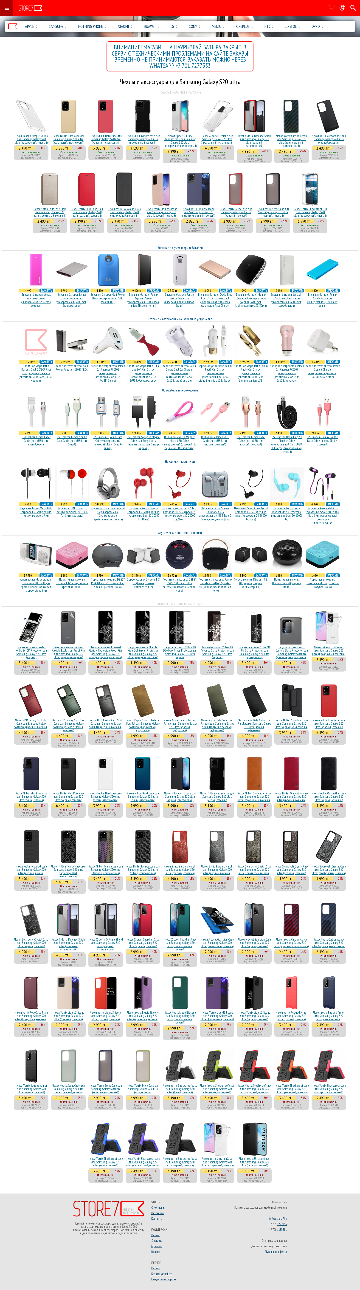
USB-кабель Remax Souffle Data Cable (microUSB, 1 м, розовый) (322, 440)
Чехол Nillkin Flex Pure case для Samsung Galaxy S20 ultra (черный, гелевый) (68, 796)
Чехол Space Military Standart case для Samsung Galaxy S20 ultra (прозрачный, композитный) (180, 141)
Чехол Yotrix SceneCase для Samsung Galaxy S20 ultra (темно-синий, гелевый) (106, 1088)
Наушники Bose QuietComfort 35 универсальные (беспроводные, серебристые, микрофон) (108, 513)
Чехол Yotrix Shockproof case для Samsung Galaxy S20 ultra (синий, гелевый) (106, 1162)
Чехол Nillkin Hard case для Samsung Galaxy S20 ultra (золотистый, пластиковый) (68, 139)
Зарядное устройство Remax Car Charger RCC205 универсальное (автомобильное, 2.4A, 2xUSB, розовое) (287, 373)
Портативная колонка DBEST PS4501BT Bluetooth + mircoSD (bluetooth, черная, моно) (179, 585)
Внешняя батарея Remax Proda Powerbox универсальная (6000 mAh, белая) (179, 300)
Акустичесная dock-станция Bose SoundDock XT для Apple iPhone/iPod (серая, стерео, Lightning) (36, 585)
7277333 (282, 1224)
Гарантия (156, 1246)
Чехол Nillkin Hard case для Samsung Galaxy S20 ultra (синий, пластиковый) (143, 796)
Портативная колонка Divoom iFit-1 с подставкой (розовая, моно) (72, 583)
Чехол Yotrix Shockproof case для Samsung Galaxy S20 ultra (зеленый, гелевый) (217, 1088)
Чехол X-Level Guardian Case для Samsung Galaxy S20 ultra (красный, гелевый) (143, 942)
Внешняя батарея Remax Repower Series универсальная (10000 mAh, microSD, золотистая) (143, 300)
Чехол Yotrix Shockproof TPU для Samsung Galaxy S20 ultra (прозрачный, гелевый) (310, 212)
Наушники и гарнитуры (180, 461)
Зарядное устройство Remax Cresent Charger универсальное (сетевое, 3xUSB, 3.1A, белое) (323, 371)
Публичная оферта (276, 1252)
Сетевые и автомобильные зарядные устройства (180, 319)
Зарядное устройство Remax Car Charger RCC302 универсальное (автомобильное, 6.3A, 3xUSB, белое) (108, 373)
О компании (158, 1207)
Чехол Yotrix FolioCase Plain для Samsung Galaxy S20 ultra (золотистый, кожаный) (50, 212)
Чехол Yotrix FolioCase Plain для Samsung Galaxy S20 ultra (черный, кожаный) (124, 212)
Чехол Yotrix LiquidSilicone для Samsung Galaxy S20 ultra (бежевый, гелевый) (68, 1015)
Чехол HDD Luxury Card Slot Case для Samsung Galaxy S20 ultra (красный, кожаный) (31, 723)
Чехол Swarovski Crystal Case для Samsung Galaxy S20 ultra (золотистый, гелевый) (254, 869)
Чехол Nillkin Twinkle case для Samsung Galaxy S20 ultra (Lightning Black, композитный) (68, 871)
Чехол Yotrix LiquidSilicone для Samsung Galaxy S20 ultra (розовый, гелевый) (161, 212)
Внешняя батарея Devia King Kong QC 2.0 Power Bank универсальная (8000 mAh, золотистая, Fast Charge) (215, 300)
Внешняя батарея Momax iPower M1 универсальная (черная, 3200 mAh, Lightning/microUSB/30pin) (251, 300)
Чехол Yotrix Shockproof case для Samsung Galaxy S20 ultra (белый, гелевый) (180, 1088)
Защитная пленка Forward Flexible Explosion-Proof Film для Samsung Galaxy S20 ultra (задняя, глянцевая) (68, 652)
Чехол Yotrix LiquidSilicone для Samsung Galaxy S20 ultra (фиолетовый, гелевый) (217, 1015)
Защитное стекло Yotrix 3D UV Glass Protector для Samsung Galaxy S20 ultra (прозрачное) (254, 652)
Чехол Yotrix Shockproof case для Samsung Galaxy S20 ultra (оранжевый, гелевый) (292, 1088)
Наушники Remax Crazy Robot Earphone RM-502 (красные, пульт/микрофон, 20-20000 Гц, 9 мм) (179, 513)
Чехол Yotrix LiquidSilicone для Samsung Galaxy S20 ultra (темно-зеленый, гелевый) (180, 1017)
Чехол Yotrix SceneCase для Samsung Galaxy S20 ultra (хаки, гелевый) (143, 1088)
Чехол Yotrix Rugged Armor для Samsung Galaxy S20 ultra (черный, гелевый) (31, 1088)
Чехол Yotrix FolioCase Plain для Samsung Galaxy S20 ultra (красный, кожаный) (87, 212)
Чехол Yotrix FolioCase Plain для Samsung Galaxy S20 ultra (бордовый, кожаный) (31, 1015)
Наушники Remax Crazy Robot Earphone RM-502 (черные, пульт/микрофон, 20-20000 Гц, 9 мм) (251, 513)
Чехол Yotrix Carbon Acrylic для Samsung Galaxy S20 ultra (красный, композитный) (291, 942)
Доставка (156, 1241)
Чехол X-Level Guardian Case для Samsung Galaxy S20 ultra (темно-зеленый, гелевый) (180, 944)
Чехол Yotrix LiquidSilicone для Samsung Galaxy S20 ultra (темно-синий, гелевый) (198, 212)
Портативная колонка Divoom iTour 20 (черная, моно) (286, 583)
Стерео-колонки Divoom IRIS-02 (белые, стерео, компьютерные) (144, 583)
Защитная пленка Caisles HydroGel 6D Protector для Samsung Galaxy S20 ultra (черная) (31, 652)
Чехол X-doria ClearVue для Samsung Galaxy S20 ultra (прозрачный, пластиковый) (217, 139)
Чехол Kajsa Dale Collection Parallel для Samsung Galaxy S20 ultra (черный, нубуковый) (254, 725)
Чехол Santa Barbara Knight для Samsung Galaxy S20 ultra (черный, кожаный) (217, 869)
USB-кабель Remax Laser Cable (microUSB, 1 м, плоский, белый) (36, 440)
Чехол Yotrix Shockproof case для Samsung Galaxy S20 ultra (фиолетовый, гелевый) (143, 1162)
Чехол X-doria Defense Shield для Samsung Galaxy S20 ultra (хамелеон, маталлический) (68, 944)
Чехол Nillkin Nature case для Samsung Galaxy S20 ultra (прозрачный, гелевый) (143, 139)
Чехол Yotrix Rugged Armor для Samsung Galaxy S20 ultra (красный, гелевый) (291, 1015)
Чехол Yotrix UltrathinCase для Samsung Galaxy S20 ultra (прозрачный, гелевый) (217, 1162)
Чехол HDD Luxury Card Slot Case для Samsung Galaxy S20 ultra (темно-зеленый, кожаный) (68, 725)
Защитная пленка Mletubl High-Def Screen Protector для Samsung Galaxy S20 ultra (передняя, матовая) (143, 652)
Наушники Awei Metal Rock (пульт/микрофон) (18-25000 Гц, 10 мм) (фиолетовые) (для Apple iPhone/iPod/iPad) (322, 515)
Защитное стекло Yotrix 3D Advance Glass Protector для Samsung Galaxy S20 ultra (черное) (217, 652)
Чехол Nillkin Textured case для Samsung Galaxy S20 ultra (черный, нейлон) (31, 869)
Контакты (156, 1218)
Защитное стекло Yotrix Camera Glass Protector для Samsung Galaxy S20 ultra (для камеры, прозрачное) (292, 652)
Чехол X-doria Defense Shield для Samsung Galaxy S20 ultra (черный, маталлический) (106, 944)
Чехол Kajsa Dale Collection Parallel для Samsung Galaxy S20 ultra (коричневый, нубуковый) (143, 725)
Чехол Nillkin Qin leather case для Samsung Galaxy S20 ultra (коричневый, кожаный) (254, 796)
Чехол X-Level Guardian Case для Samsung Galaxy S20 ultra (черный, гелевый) (254, 942)
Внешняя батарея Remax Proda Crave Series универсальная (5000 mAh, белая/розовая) (71, 300)
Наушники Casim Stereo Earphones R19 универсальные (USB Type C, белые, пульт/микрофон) (215, 513)
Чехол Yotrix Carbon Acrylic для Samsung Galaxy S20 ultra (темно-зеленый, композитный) (291, 141)
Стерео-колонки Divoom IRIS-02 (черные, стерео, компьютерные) (251, 583)
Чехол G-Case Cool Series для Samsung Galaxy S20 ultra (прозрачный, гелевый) (328, 650)
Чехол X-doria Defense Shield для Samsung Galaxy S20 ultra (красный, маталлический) (254, 141)
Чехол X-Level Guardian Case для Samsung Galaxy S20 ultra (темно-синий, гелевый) (217, 942)
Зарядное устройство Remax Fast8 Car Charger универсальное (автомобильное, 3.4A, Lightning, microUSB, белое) (215, 373)
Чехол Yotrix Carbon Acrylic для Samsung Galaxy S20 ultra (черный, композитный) (329, 942)
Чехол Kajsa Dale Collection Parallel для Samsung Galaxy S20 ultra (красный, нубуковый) (180, 725)
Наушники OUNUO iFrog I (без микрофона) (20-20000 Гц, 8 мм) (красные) (72, 512)
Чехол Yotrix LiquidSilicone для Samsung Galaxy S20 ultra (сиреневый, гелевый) (143, 1015)
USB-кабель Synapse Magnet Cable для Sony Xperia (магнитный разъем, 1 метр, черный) (143, 442)
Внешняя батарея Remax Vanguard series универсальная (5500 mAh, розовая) (36, 300)
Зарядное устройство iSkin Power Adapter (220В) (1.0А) (72, 367)
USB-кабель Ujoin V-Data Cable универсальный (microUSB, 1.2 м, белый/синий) (107, 442)
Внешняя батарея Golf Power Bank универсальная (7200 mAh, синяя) (107, 298)
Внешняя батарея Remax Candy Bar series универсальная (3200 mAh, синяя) (322, 300)
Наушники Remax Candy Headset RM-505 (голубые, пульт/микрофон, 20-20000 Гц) (286, 513)
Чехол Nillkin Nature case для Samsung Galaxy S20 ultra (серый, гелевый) (217, 796)
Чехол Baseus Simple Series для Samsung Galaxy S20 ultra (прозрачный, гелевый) (31, 139)
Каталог (155, 1268)
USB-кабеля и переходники (180, 390)
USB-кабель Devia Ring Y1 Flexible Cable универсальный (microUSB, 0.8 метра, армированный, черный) (287, 444)
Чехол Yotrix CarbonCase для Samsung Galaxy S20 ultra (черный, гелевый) (329, 139)
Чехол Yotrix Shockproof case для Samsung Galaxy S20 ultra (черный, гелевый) (180, 1162)
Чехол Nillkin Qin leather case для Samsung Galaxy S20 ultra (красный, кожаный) (292, 796)
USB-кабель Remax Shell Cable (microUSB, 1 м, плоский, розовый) (215, 440)
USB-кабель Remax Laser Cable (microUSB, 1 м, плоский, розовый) (251, 440)
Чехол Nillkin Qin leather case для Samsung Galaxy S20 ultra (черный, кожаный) (329, 796)
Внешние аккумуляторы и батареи (180, 248)
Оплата (155, 1235)
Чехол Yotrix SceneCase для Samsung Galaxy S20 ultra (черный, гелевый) (273, 212)
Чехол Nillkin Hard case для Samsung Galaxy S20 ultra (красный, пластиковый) (106, 139)
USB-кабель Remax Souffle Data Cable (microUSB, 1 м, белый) (71, 440)
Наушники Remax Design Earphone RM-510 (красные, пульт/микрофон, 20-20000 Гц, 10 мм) (143, 513)
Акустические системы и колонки (180, 532)
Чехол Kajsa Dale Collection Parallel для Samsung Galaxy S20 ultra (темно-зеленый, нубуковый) (217, 725)
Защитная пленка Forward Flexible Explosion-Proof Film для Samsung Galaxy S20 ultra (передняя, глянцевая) (106, 652)
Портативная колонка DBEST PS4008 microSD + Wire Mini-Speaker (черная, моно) (108, 583)
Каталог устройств (161, 1274)
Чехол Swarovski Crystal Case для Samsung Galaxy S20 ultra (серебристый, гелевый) (329, 869)
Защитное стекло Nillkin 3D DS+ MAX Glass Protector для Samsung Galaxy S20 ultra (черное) (180, 652)
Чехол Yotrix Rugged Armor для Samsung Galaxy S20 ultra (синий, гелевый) (329, 1015)
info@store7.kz (278, 1218)
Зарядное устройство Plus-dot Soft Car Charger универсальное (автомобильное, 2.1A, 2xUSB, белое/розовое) (143, 373)
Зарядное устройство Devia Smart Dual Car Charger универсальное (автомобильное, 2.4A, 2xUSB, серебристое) (179, 373)
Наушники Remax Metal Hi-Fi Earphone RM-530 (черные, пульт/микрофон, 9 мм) (36, 512)
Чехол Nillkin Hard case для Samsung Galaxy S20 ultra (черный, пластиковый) (180, 796)
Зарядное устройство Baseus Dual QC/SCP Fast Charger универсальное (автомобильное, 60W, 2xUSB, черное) (36, 373)
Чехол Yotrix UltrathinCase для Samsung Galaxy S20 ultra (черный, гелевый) (254, 1162)
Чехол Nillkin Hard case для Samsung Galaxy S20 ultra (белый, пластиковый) (106, 796)
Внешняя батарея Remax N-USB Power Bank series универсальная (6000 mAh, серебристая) (287, 300)
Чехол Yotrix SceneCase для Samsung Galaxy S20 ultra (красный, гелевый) (236, 212)
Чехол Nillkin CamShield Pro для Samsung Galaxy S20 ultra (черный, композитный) (291, 723)
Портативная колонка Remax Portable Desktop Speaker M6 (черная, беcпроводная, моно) (215, 585)
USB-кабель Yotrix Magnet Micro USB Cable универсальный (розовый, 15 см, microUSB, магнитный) (179, 442)
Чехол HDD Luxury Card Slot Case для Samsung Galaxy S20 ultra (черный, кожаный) (105, 723)
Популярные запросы (163, 1279)
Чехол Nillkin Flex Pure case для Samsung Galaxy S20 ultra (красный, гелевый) (329, 723)
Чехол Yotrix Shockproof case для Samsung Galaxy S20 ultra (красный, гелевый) (254, 1088)
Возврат (155, 1252)
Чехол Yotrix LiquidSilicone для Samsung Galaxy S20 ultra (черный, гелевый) (254, 1015)
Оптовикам (157, 1213)
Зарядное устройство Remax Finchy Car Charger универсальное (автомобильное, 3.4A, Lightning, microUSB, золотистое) (251, 375)
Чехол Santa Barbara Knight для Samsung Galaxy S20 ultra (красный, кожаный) (180, 869)
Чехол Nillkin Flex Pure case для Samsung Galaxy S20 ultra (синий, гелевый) (31, 796)
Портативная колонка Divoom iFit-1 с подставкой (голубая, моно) (323, 583)
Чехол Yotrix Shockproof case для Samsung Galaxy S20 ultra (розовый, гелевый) (329, 1088)
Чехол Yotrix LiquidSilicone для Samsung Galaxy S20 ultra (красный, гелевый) (105, 1015)
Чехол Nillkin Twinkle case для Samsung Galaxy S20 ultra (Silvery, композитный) (143, 869)
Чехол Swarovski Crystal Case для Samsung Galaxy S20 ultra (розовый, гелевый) (292, 869)
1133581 (282, 1230)
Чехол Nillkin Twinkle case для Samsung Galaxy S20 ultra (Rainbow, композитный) (105, 869)
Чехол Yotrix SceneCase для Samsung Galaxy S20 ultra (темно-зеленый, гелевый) (68, 1088)
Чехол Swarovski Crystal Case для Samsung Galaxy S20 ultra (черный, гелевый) (31, 942)
